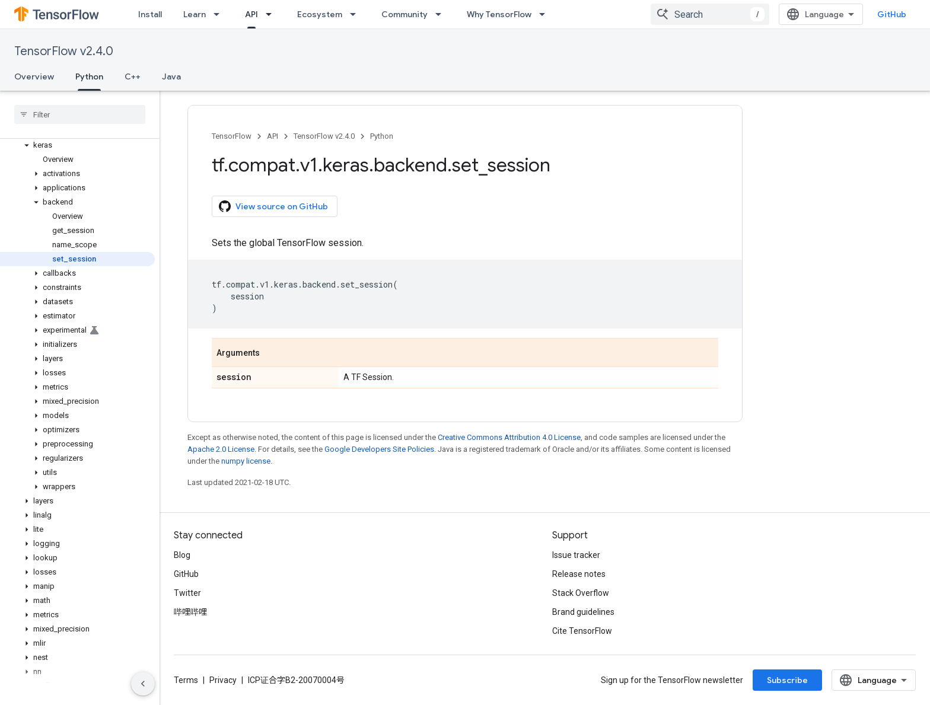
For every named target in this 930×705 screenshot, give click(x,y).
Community (404, 14)
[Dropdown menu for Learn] (220, 14)
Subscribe (787, 680)
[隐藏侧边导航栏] (143, 684)
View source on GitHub (273, 206)
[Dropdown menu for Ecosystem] (356, 14)
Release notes (579, 574)
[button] (77, 145)
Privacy (223, 680)
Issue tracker (576, 555)
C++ (133, 76)
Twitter (187, 593)
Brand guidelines (583, 612)
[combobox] (710, 14)
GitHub (891, 14)
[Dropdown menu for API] (272, 14)
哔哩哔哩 (190, 612)
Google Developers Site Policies (379, 449)
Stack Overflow (580, 593)
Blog (182, 555)
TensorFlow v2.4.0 (63, 51)
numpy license (245, 461)
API (272, 136)
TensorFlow (231, 136)
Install (150, 14)
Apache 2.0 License (220, 449)
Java (171, 76)
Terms (186, 680)
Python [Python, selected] (89, 76)
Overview (34, 76)
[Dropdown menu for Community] (442, 14)
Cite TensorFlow (582, 631)
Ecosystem (319, 14)
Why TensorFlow (499, 14)
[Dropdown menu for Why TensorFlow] (545, 14)
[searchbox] (79, 114)
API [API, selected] (251, 14)
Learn (194, 14)
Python (381, 136)
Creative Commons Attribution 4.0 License (509, 437)
